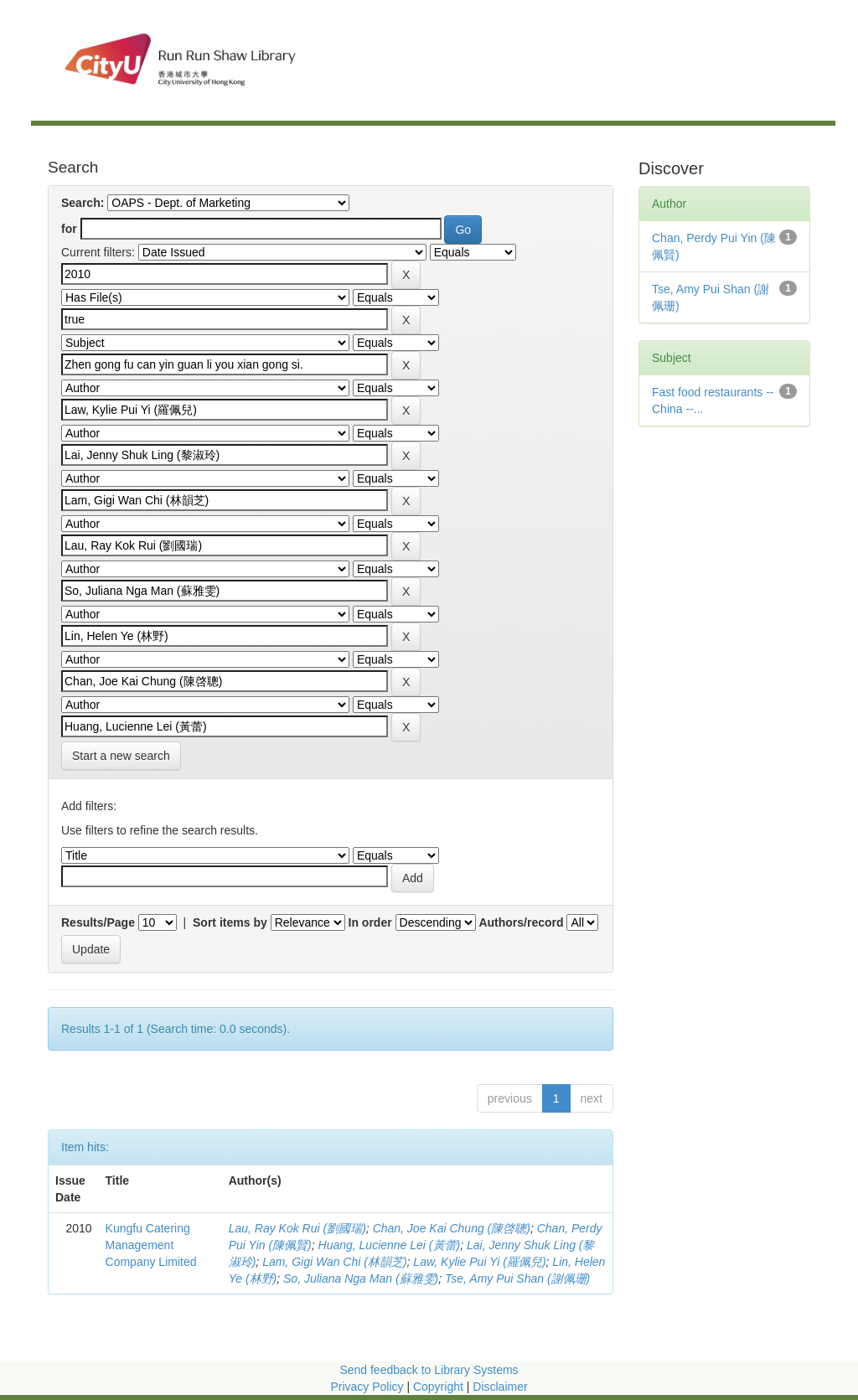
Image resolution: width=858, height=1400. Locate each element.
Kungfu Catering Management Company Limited (151, 1245)
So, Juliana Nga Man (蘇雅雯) (360, 1278)
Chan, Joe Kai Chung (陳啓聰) (451, 1228)
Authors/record (520, 922)
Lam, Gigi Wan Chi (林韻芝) (334, 1261)
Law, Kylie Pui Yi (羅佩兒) (479, 1261)
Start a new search (121, 755)
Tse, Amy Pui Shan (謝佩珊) (517, 1278)
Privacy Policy (366, 1386)
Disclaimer (500, 1386)
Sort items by (230, 922)
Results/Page (98, 922)
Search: (82, 202)
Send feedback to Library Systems (428, 1370)
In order (370, 922)
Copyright (440, 1386)
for (69, 228)
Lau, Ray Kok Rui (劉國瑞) (297, 1228)
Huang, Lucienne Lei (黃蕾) (389, 1245)
